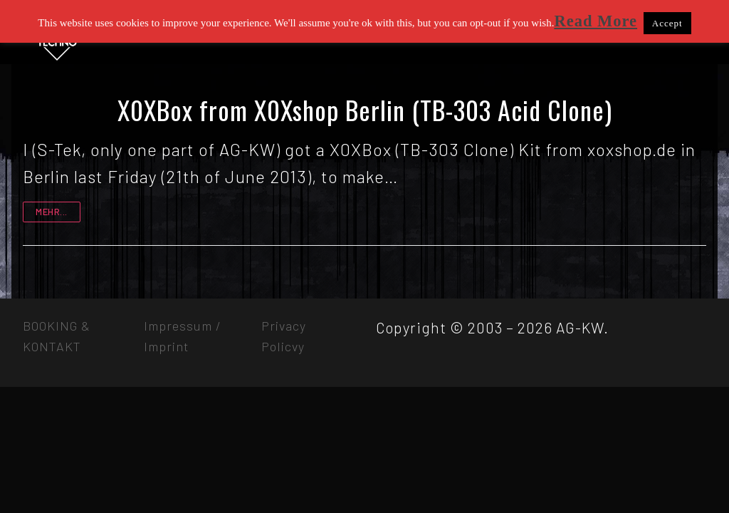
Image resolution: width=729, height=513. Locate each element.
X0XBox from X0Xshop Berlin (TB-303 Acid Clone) (364, 109)
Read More (595, 21)
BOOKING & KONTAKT (56, 336)
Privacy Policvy (283, 336)
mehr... (52, 211)
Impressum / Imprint (182, 336)
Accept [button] (667, 23)
